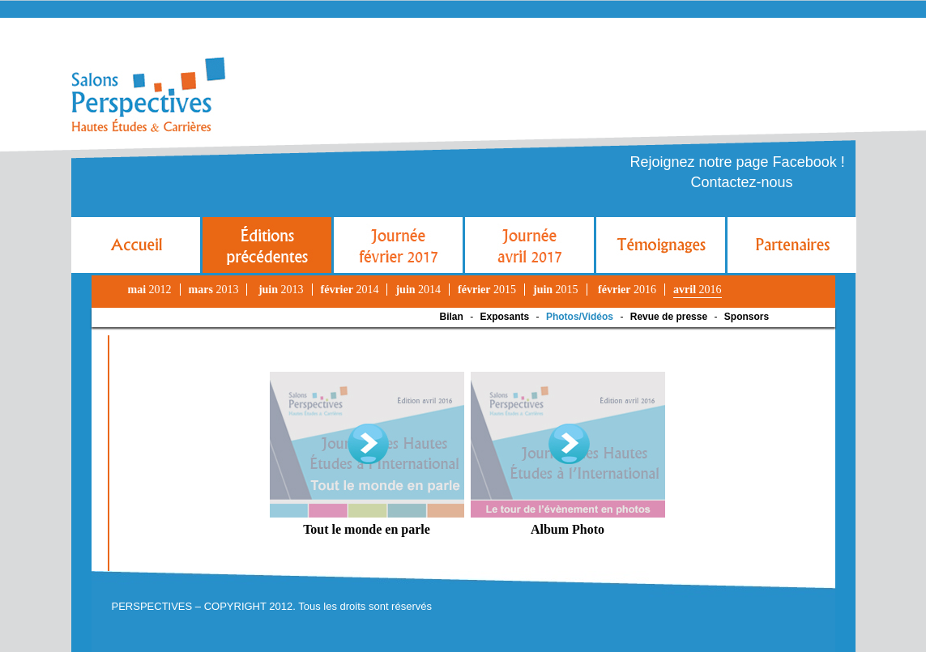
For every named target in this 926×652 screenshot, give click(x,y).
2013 (214, 289)
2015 (487, 289)
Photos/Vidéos (579, 316)
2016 (627, 289)
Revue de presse (668, 316)
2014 (350, 289)
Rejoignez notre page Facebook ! (737, 162)
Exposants (505, 316)
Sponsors (746, 316)
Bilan (451, 316)
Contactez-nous (742, 182)
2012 (150, 289)
